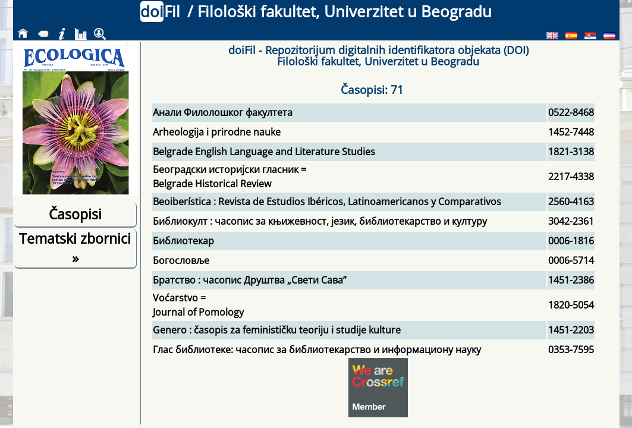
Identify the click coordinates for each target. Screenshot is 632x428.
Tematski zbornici (75, 248)
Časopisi (75, 214)
